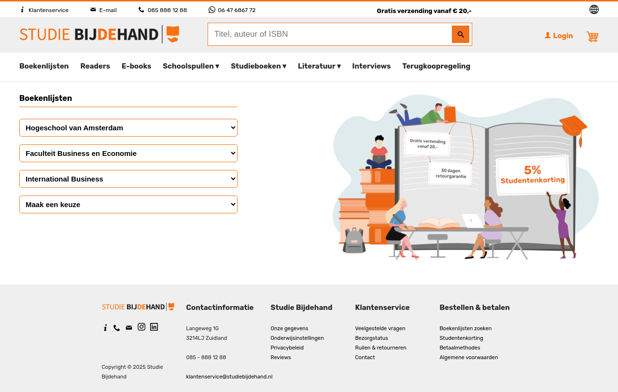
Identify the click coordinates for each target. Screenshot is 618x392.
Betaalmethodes (460, 348)
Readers (96, 66)
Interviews (371, 66)
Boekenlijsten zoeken (466, 328)
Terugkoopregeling (436, 66)
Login (558, 35)
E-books (136, 66)
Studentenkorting (461, 338)
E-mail (103, 10)
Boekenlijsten (44, 66)
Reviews (281, 357)
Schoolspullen (188, 66)
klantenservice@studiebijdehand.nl (229, 377)
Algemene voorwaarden (469, 357)
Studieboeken (256, 66)
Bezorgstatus (371, 338)
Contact (365, 357)
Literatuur (316, 66)
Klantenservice (44, 10)
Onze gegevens (290, 328)
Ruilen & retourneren (381, 348)
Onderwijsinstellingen (297, 338)
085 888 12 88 (163, 10)
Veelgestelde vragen (380, 328)
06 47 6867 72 (232, 10)
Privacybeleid (287, 348)
